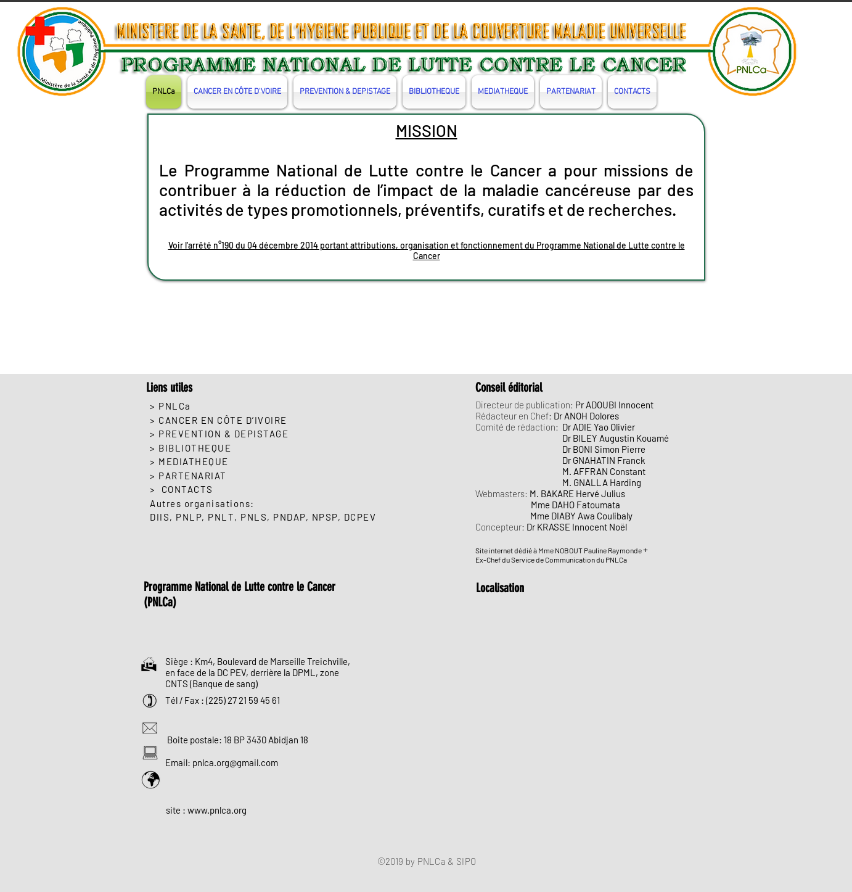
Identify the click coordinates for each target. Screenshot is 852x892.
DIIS (160, 516)
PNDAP (289, 516)
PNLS (253, 516)
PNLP (189, 516)
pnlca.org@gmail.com (235, 762)
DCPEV (360, 516)
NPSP (325, 516)
